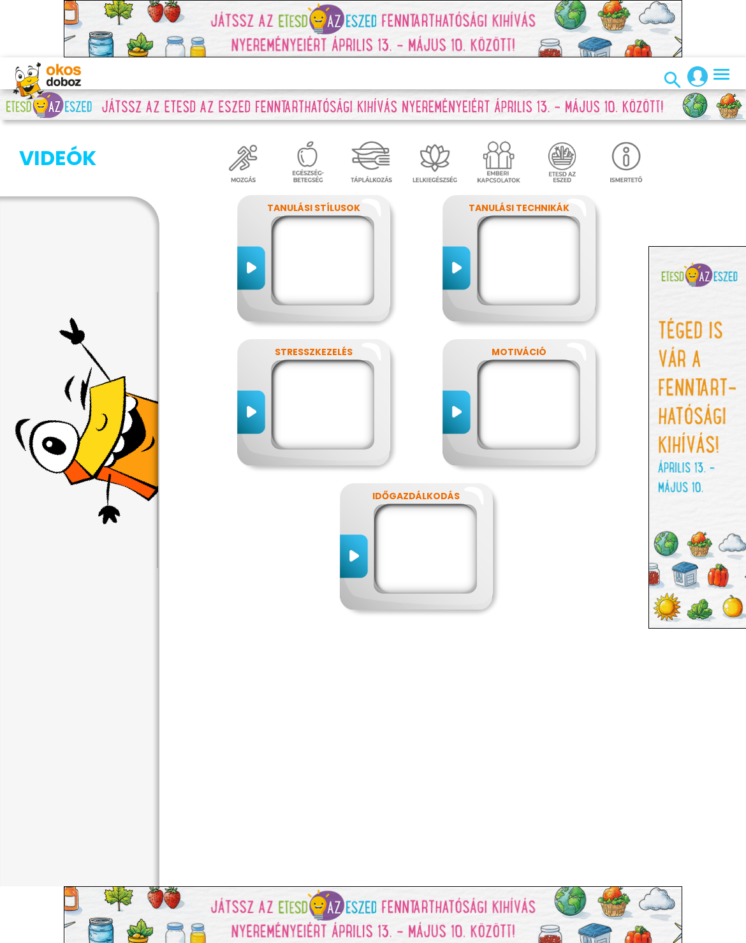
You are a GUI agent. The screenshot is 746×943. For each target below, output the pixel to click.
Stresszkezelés (314, 352)
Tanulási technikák (519, 207)
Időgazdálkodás (416, 496)
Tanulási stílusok (313, 207)
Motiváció (519, 352)
